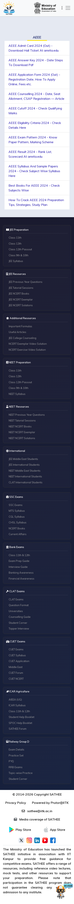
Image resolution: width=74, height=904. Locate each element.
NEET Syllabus (17, 393)
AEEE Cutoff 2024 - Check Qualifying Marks (35, 110)
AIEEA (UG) (15, 699)
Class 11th (15, 237)
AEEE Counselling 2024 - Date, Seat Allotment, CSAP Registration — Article (36, 96)
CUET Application (19, 661)
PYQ (11, 761)
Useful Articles (17, 332)
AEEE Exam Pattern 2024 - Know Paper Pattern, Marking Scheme (32, 139)
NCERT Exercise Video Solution (27, 349)
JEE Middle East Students (23, 459)
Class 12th (15, 243)
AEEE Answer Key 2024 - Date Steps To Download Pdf (35, 62)
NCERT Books (17, 528)
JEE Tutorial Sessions (21, 287)
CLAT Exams (16, 599)
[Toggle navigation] (62, 8)
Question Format (19, 605)
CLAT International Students (25, 482)
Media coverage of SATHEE (37, 819)
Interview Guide (18, 566)
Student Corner (18, 622)
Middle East (15, 667)
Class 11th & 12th (19, 555)
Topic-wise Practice (21, 772)
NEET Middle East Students (24, 470)
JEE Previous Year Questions (25, 281)
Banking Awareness (21, 572)
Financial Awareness (21, 578)
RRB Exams (15, 767)
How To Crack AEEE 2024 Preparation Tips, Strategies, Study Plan (36, 202)
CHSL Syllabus (17, 522)
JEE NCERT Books (19, 293)
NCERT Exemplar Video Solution (28, 343)
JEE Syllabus (16, 261)
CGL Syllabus (17, 516)
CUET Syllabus (17, 655)
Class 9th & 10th (18, 255)
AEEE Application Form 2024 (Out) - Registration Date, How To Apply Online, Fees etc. (34, 79)
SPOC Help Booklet (20, 723)
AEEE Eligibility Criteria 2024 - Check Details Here (34, 125)
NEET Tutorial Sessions (22, 420)
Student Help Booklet (21, 717)
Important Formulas (20, 326)
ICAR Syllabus (17, 705)
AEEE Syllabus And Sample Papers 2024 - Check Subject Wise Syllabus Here (34, 171)
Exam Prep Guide (19, 560)
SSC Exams (15, 505)
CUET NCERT (16, 678)
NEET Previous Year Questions (27, 414)
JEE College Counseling (22, 338)
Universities (16, 611)
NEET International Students (25, 476)
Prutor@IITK (60, 803)
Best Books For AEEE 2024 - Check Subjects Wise (34, 187)
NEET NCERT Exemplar (22, 432)
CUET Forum (16, 672)
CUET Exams (16, 649)
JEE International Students (24, 464)
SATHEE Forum (17, 728)
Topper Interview (19, 628)
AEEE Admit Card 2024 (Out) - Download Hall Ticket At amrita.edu (33, 48)
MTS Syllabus (17, 510)
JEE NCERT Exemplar (21, 299)
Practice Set (16, 755)
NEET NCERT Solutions (22, 438)
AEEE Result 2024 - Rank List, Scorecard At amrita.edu (30, 154)
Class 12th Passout (20, 249)
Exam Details (16, 749)
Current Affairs (17, 534)
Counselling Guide (20, 616)
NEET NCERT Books (20, 426)
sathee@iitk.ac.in (37, 811)
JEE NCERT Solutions (21, 305)
